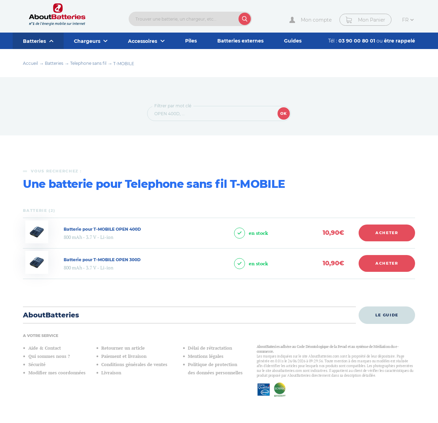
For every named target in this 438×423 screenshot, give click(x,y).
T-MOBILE (123, 63)
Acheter (386, 232)
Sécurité (37, 364)
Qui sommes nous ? (49, 356)
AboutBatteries (51, 315)
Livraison (111, 373)
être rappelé (399, 41)
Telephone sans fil (88, 63)
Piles (191, 41)
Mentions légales (205, 356)
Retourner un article (123, 348)
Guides (292, 41)
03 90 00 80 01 (357, 41)
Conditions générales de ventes (134, 364)
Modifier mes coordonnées (57, 373)
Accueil (30, 63)
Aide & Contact (44, 348)
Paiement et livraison (123, 356)
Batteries (54, 63)
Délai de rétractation (210, 348)
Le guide (386, 315)
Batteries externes (240, 41)
